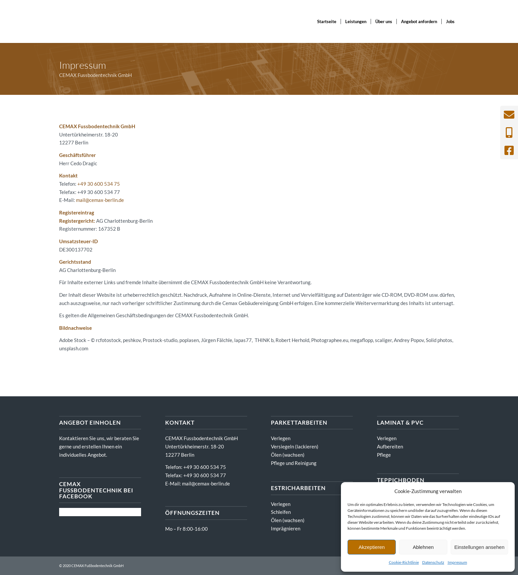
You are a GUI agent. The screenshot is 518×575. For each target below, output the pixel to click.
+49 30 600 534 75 (98, 184)
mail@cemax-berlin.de (100, 200)
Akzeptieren (371, 547)
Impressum (457, 562)
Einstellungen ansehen (479, 547)
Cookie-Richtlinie (404, 562)
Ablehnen (423, 547)
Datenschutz (433, 562)
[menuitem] (327, 21)
